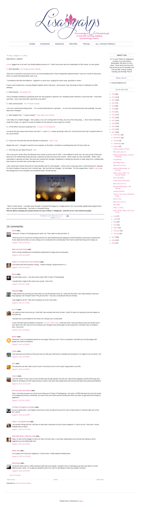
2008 (114, 243)
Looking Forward (118, 191)
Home (56, 480)
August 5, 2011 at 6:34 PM (20, 415)
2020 (114, 106)
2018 (114, 112)
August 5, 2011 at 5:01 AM (20, 243)
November (117, 138)
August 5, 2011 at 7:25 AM (20, 284)
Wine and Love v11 (119, 202)
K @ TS (14, 309)
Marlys (14, 337)
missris (14, 376)
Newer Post (11, 480)
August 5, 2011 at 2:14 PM (20, 400)
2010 (114, 237)
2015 (114, 120)
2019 (114, 109)
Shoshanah (16, 463)
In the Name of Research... (122, 181)
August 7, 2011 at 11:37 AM (21, 429)
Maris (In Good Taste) (19, 249)
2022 (114, 100)
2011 (114, 132)
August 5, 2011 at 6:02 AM (20, 267)
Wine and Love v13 (119, 165)
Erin (41, 131)
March (116, 228)
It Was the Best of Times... (122, 149)
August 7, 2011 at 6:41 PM (20, 444)
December (117, 135)
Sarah (14, 231)
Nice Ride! (116, 205)
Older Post (100, 480)
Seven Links (117, 199)
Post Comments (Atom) (23, 483)
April (115, 225)
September (117, 143)
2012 (114, 129)
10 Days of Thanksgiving (46, 127)
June (115, 219)
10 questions (117, 159)
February (117, 231)
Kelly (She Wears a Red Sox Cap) (24, 436)
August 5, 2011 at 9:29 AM (20, 357)
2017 (114, 115)
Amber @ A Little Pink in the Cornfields (26, 262)
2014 (114, 123)
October (116, 141)
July (115, 216)
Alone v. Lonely (118, 208)
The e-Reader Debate (32, 104)
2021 (114, 103)
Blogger (80, 501)
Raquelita (15, 291)
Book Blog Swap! (118, 162)
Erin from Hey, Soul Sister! (21, 390)
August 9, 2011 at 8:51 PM (20, 471)
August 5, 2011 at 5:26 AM (20, 255)
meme (58, 217)
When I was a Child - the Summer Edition (121, 174)
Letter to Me (53, 141)
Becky (49, 131)
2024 (114, 94)
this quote (96, 168)
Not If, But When (118, 178)
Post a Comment (15, 475)
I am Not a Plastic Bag (51, 323)
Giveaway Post (25, 92)
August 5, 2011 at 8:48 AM (20, 330)
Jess (13, 363)
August (116, 146)
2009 (114, 240)
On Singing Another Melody (31, 69)
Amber (8, 64)
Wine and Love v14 (119, 152)
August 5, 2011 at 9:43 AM (20, 369)
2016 (114, 117)
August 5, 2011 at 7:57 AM (20, 303)
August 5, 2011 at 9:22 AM (20, 344)
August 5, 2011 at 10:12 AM (21, 384)
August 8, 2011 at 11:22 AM (21, 456)
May (115, 222)
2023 (114, 97)
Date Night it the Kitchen (46, 115)
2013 (114, 126)
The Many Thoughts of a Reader (23, 407)
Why (34, 150)
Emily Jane (16, 451)
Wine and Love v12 (119, 184)
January (116, 234)
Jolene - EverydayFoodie (21, 422)
